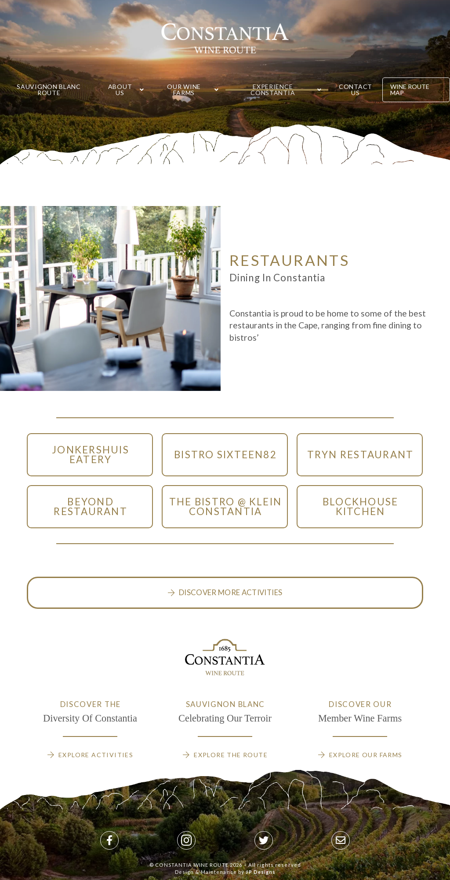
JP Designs (261, 872)
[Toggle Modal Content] (90, 454)
